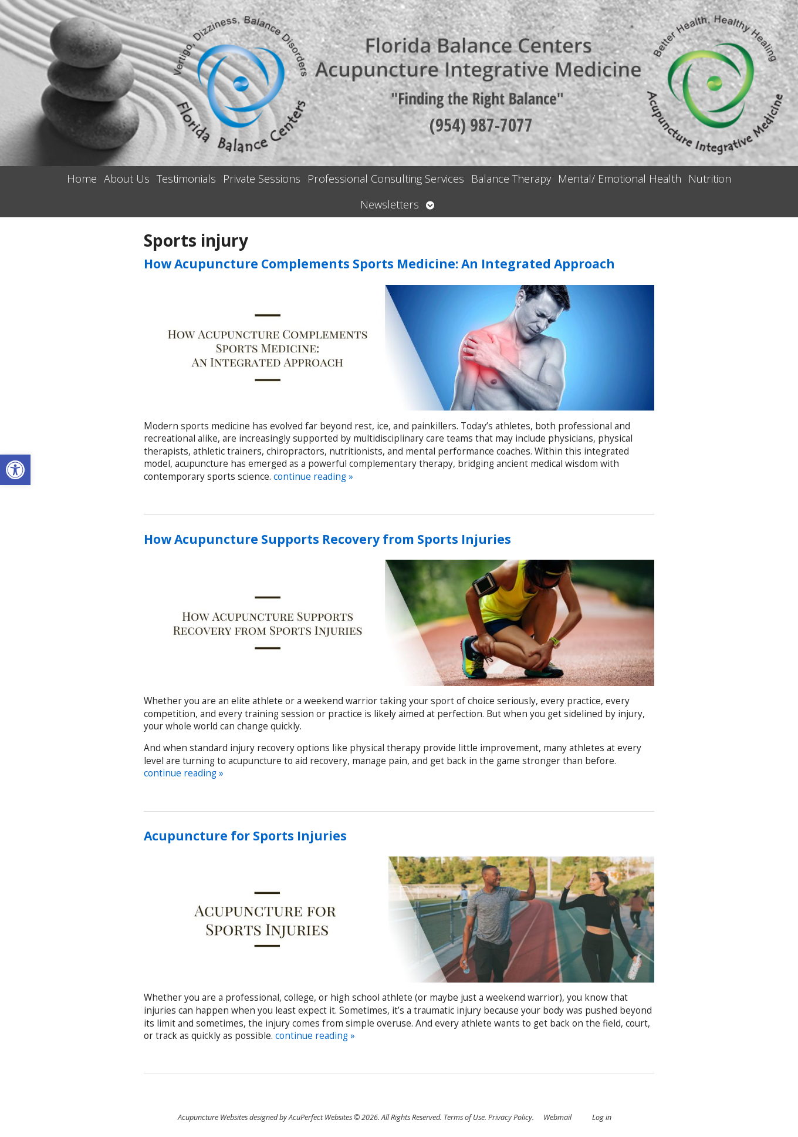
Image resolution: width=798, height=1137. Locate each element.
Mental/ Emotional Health (619, 178)
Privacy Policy (510, 1117)
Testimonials (186, 178)
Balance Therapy (511, 178)
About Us (127, 178)
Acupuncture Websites (213, 1117)
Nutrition (709, 178)
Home (82, 178)
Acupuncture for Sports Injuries (245, 835)
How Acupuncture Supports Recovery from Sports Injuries (327, 539)
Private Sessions (261, 178)
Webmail (557, 1117)
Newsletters (389, 204)
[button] (15, 470)
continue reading (313, 476)
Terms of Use (464, 1117)
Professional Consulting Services (385, 178)
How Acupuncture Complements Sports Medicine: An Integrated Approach (379, 263)
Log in (601, 1117)
